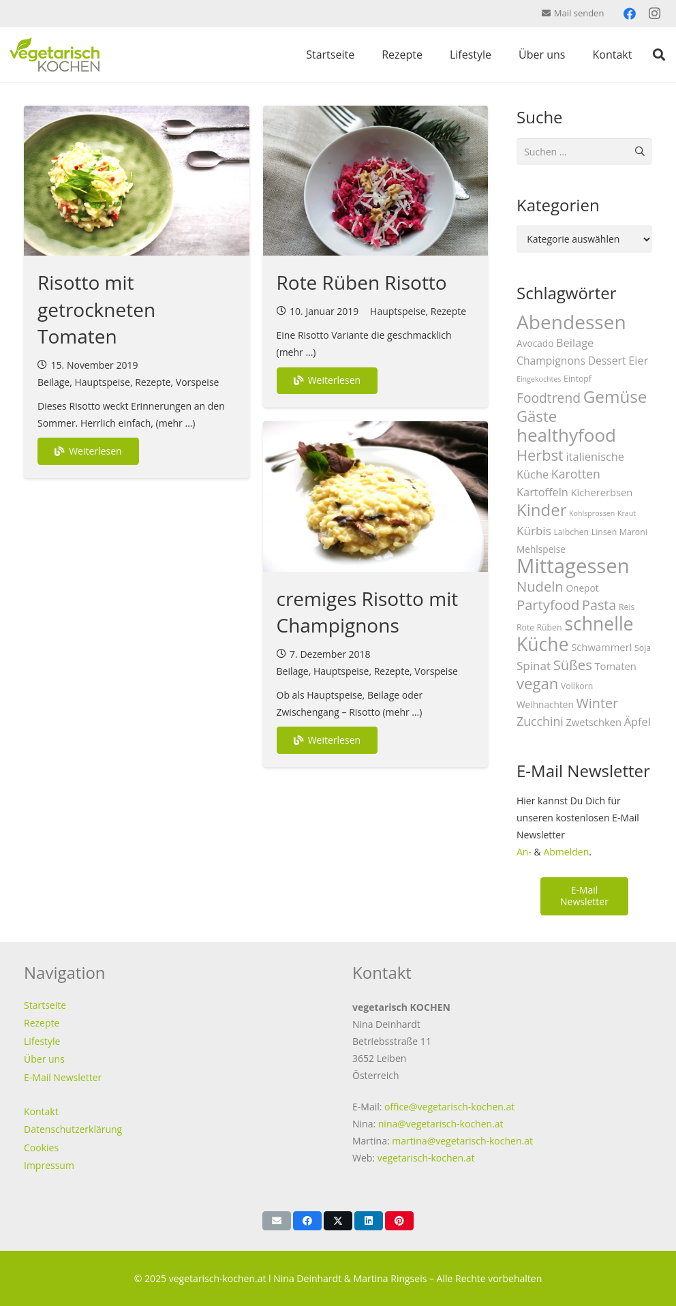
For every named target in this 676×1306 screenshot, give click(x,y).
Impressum (49, 1165)
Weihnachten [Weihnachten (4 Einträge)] (545, 704)
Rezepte (152, 382)
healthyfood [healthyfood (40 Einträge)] (566, 435)
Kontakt (41, 1111)
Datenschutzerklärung (73, 1129)
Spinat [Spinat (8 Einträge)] (534, 665)
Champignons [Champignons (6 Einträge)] (551, 360)
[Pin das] (399, 1220)
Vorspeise (197, 382)
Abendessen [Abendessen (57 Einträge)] (571, 322)
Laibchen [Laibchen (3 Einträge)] (571, 532)
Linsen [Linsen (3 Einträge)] (604, 532)
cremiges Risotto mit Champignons (368, 612)
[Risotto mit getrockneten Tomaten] (136, 181)
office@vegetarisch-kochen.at (449, 1106)
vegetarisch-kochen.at (426, 1157)
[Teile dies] (307, 1220)
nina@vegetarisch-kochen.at (441, 1123)
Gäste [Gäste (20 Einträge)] (537, 416)
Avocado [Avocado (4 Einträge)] (535, 343)
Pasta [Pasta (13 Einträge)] (599, 605)
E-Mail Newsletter (63, 1077)
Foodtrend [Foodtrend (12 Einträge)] (549, 398)
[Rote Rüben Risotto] (376, 181)
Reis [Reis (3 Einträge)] (626, 607)
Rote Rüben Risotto (362, 282)
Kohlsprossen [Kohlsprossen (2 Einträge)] (592, 513)
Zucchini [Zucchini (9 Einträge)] (540, 721)
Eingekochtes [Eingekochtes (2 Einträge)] (539, 379)
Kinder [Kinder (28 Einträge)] (541, 509)
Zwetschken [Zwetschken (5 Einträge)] (593, 722)
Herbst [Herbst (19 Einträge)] (540, 455)
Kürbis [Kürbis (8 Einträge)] (534, 530)
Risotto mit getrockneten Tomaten (96, 308)
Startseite (45, 1005)
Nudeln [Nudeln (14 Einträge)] (540, 586)
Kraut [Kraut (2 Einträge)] (626, 513)
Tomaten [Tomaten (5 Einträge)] (615, 666)
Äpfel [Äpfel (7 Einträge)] (637, 721)
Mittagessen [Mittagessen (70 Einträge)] (573, 565)
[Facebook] (629, 13)
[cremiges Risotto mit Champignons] (376, 496)
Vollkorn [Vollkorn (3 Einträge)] (577, 686)
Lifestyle (42, 1041)
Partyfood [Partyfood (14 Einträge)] (548, 604)
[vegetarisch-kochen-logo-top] (54, 54)
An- (524, 851)
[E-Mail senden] (276, 1220)
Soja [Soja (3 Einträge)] (642, 648)
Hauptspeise (101, 382)
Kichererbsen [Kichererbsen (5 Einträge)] (602, 492)
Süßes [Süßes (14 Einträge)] (572, 664)
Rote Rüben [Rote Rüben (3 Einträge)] (539, 627)
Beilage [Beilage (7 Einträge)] (575, 342)
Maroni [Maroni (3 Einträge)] (633, 532)
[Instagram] (654, 13)
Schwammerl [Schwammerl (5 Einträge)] (601, 647)
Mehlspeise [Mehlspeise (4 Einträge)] (541, 549)
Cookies (41, 1147)
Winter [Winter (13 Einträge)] (598, 703)
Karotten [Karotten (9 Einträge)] (575, 474)
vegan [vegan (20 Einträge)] (537, 683)
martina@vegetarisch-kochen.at (462, 1140)
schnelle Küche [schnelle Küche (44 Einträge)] (575, 633)
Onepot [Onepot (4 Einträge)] (582, 587)
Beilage (53, 382)
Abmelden (566, 851)
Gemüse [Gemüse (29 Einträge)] (615, 396)
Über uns (44, 1058)
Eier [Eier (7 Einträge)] (638, 360)
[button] (659, 54)
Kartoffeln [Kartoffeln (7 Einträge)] (542, 492)
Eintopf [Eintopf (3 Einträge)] (578, 378)
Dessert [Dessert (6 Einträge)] (607, 360)
